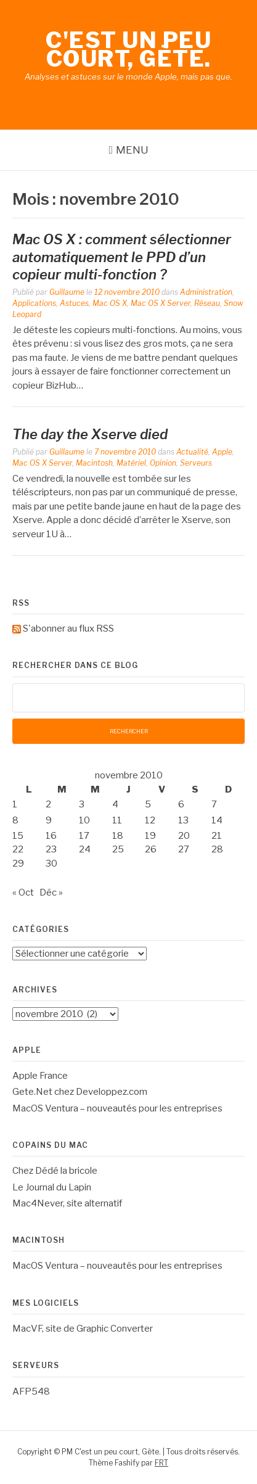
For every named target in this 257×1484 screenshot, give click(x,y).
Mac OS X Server (160, 303)
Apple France (40, 1075)
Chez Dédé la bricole (54, 1170)
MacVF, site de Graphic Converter (82, 1328)
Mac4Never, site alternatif (67, 1203)
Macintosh (94, 463)
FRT (161, 1462)
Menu (132, 150)
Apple (222, 451)
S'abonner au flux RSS (68, 628)
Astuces (74, 303)
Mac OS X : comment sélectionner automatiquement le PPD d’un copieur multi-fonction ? (121, 256)
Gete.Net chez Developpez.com (79, 1091)
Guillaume (66, 292)
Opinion (163, 463)
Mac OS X (109, 303)
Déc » (51, 892)
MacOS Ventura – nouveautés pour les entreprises (117, 1108)
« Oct (23, 892)
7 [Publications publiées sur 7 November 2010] (214, 804)
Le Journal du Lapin (51, 1187)
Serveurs (196, 463)
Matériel (131, 463)
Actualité (192, 451)
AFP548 (31, 1391)
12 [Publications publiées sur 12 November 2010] (150, 820)
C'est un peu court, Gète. (128, 49)
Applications (34, 303)
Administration (206, 292)
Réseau (207, 303)
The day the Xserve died (90, 434)
